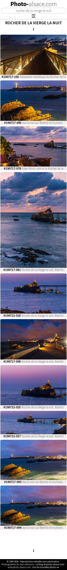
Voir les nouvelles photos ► (45, 567)
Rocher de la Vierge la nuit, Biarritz (33, 270)
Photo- (33, 4)
